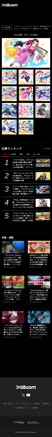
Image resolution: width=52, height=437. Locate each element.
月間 (28, 154)
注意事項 (45, 403)
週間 (21, 154)
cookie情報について (21, 408)
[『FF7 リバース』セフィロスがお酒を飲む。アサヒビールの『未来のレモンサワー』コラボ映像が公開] (43, 176)
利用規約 (37, 403)
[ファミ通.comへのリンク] (10, 5)
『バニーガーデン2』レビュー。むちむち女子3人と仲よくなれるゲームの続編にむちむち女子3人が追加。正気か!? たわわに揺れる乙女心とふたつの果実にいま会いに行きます (13, 330)
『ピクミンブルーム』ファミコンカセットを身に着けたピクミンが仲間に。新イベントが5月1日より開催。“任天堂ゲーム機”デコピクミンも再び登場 (23, 217)
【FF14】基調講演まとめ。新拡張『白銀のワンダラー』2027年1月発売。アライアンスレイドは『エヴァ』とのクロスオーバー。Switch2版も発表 (38, 330)
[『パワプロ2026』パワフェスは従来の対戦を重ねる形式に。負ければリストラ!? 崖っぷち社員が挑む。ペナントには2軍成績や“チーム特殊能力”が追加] (43, 163)
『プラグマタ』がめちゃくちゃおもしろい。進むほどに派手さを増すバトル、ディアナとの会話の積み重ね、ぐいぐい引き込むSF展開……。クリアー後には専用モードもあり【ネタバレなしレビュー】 (13, 259)
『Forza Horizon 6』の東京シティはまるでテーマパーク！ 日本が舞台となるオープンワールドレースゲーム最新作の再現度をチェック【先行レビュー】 (39, 295)
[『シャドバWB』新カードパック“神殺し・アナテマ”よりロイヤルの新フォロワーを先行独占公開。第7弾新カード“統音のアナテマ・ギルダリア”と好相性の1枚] (43, 189)
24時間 (13, 154)
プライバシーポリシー (23, 403)
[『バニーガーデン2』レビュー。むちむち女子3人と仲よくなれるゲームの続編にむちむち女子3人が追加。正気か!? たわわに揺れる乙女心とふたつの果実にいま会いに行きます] (13, 317)
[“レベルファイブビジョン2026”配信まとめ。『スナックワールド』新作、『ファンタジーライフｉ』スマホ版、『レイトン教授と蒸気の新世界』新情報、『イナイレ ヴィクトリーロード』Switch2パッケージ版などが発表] (13, 282)
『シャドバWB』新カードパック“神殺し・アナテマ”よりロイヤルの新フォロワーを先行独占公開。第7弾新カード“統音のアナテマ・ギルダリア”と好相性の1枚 (23, 190)
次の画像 (33, 35)
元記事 (6, 28)
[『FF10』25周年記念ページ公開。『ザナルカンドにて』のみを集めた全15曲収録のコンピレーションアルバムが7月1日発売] (43, 203)
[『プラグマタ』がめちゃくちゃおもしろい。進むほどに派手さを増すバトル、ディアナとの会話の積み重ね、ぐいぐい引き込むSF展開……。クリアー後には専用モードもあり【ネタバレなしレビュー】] (13, 247)
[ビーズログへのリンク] (34, 422)
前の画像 (18, 35)
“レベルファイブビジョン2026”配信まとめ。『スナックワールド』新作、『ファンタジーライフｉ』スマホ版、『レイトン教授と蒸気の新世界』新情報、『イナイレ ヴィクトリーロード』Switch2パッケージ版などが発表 (13, 295)
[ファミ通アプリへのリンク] (19, 422)
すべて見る (46, 148)
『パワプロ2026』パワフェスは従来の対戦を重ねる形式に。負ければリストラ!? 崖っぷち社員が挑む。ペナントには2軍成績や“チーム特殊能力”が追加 (23, 163)
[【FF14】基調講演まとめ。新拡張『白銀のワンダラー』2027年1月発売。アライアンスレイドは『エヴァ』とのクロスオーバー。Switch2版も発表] (39, 317)
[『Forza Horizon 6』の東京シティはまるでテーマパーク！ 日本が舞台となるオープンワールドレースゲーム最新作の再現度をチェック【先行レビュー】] (39, 282)
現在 (5, 154)
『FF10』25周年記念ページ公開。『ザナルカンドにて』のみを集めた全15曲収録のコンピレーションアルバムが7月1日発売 (23, 203)
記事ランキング (12, 148)
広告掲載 (34, 408)
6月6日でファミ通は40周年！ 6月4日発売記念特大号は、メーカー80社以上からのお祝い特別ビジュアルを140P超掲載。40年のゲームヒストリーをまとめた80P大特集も (39, 259)
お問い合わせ (8, 403)
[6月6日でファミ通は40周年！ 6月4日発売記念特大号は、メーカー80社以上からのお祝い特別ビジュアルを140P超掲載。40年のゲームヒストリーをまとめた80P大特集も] (39, 247)
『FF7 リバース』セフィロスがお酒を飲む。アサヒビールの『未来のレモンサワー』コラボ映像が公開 (23, 176)
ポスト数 (36, 154)
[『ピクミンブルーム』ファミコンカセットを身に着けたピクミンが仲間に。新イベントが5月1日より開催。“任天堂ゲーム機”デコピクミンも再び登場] (43, 216)
